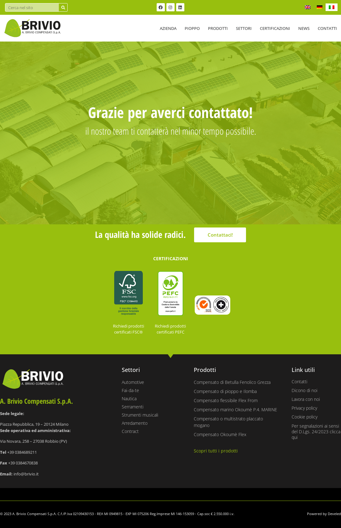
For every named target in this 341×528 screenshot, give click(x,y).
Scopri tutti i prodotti (216, 451)
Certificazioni (275, 28)
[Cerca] (63, 7)
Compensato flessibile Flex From (226, 400)
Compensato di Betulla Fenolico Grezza (232, 382)
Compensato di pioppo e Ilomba (225, 391)
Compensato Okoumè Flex (220, 434)
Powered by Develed (324, 513)
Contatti (327, 28)
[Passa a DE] (320, 7)
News (304, 28)
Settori (244, 28)
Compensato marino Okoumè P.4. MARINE (235, 410)
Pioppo (192, 28)
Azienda (168, 28)
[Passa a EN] (308, 7)
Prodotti (218, 28)
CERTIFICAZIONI (170, 258)
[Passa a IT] (332, 7)
